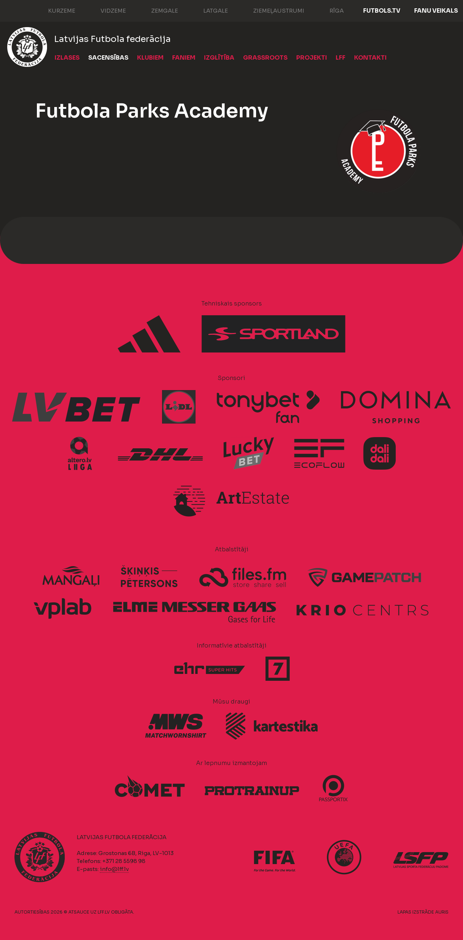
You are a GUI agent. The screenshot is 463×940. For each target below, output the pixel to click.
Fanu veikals (436, 10)
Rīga (329, 10)
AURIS (442, 912)
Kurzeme (54, 10)
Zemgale (157, 10)
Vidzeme (106, 10)
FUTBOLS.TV (381, 10)
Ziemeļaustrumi (271, 10)
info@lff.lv (114, 869)
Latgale (208, 10)
